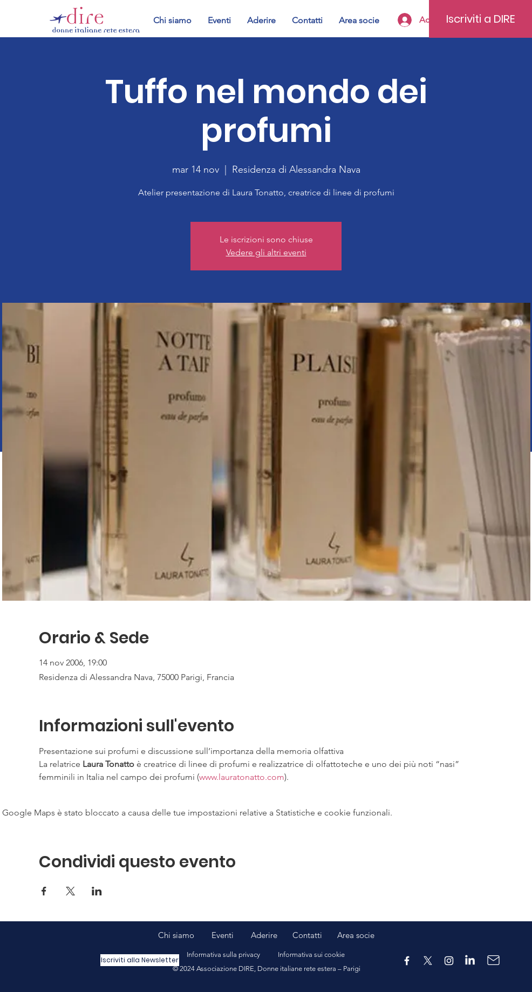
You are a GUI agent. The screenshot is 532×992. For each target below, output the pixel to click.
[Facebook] (407, 961)
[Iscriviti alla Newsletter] (139, 960)
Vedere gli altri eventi (266, 252)
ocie (366, 935)
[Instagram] (449, 961)
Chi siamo (185, 935)
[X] (428, 961)
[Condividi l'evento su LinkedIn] (97, 891)
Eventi (231, 935)
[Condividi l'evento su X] (70, 891)
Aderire (264, 935)
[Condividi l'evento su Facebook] (44, 891)
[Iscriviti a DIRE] (480, 19)
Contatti (307, 935)
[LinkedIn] (470, 961)
